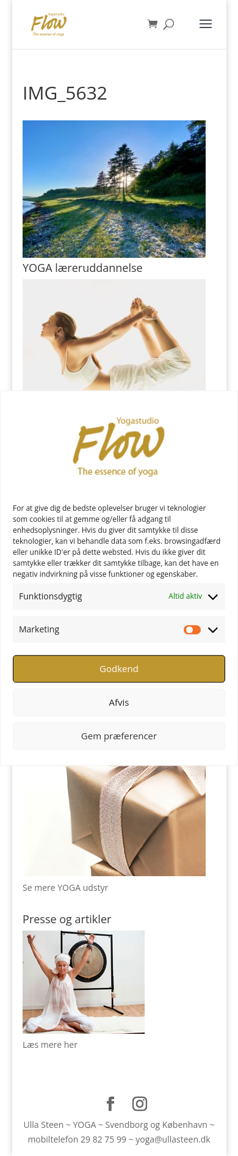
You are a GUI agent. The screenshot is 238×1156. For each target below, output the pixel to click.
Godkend (119, 668)
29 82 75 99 (103, 1139)
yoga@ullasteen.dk (172, 1139)
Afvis (119, 702)
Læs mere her (50, 1044)
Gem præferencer (119, 736)
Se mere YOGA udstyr (65, 887)
